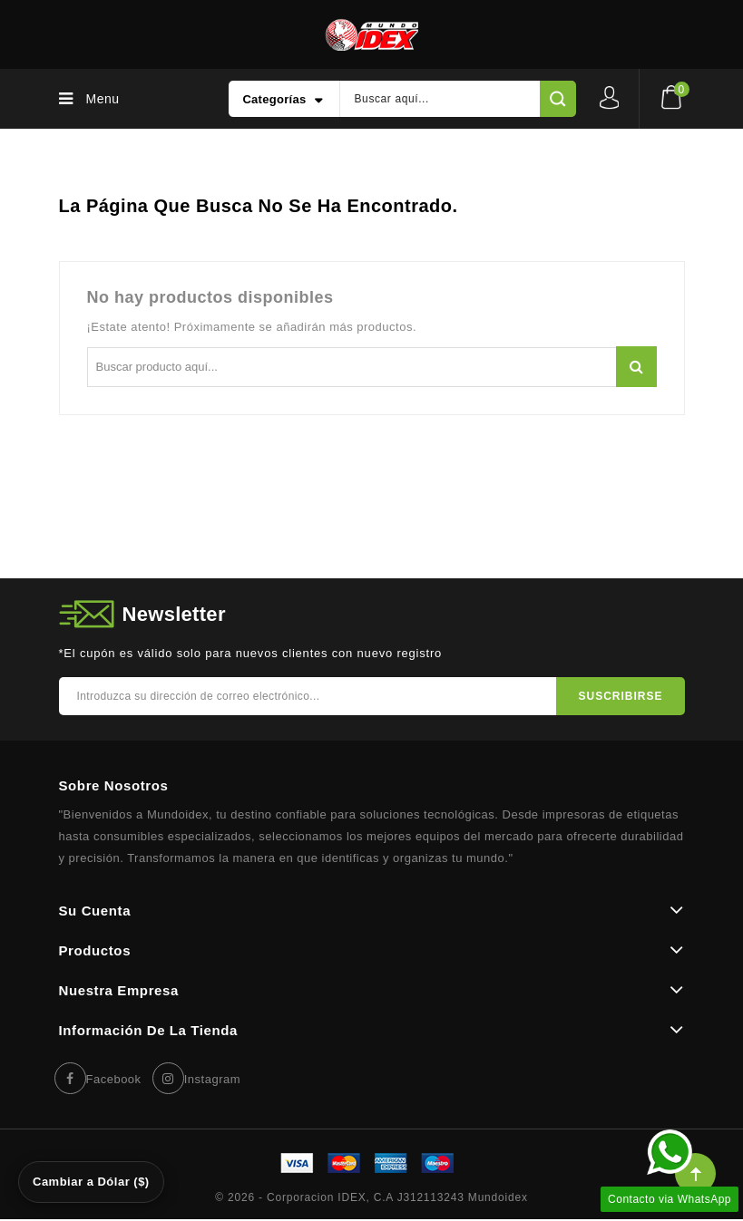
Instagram (212, 1079)
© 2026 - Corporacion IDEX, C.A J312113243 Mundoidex (371, 1197)
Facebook (114, 1079)
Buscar (636, 366)
